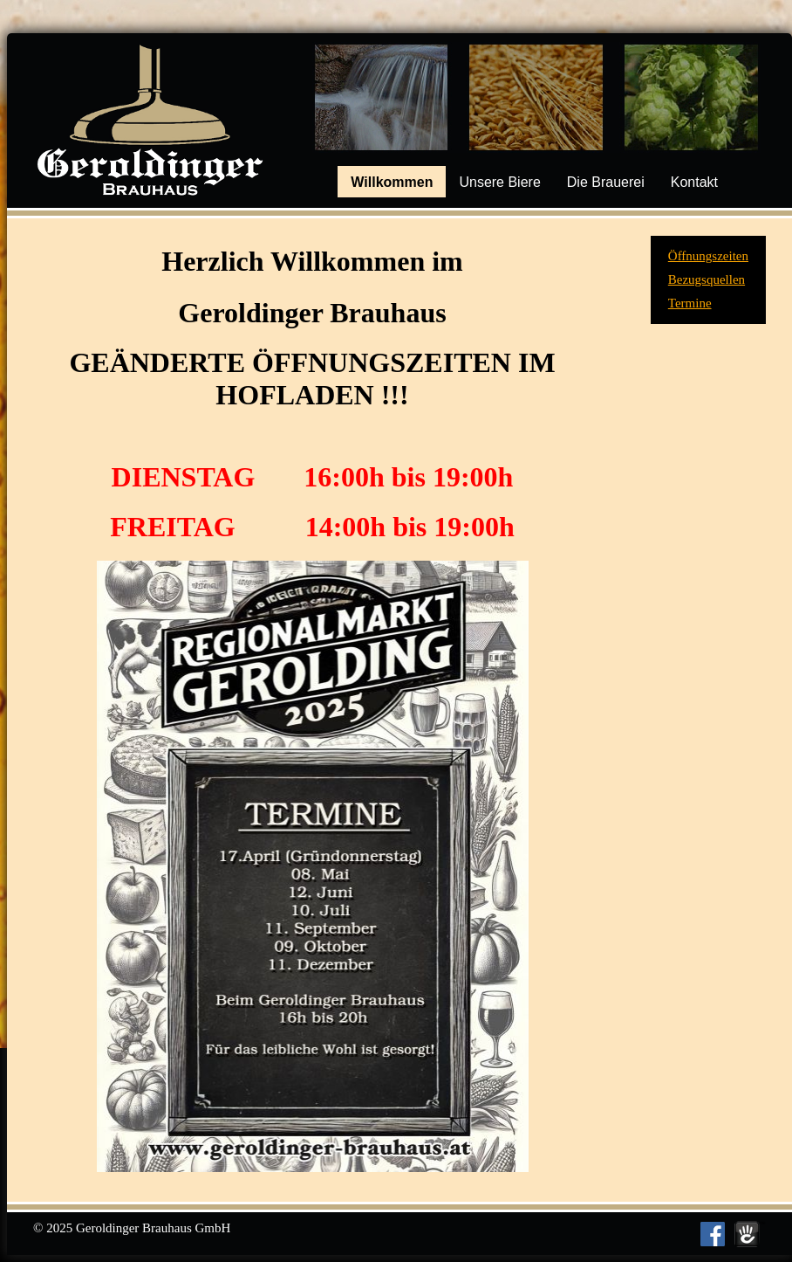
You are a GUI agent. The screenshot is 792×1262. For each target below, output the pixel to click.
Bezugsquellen (706, 279)
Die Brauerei (606, 182)
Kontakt (694, 182)
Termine (690, 303)
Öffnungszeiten (708, 256)
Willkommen (392, 182)
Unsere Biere (499, 182)
